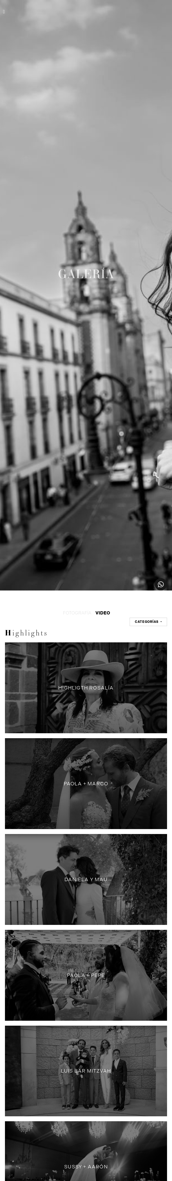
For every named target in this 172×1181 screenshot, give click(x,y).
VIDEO (102, 613)
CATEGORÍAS (147, 622)
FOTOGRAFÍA (77, 613)
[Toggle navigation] (4, 11)
